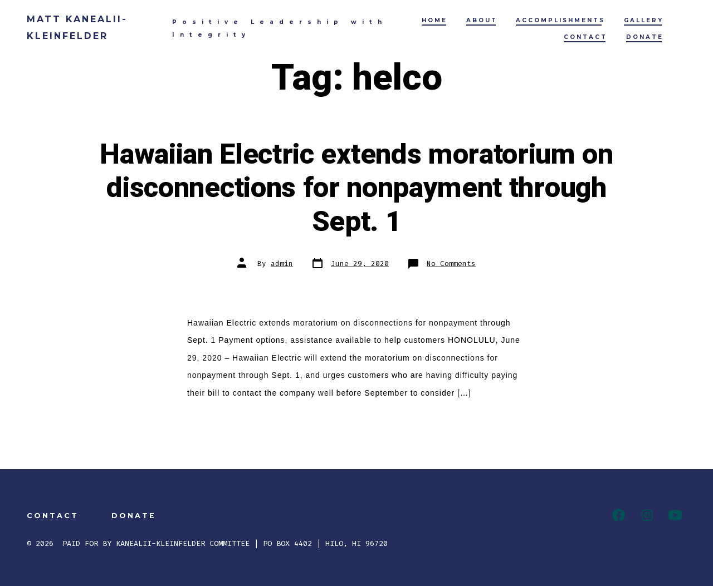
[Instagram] (647, 515)
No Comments (451, 263)
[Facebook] (619, 515)
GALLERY (643, 20)
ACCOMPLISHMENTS (560, 20)
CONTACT (585, 37)
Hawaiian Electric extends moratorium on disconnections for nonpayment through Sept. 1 (356, 188)
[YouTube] (675, 515)
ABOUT (481, 20)
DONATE (644, 37)
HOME (434, 20)
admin (282, 263)
